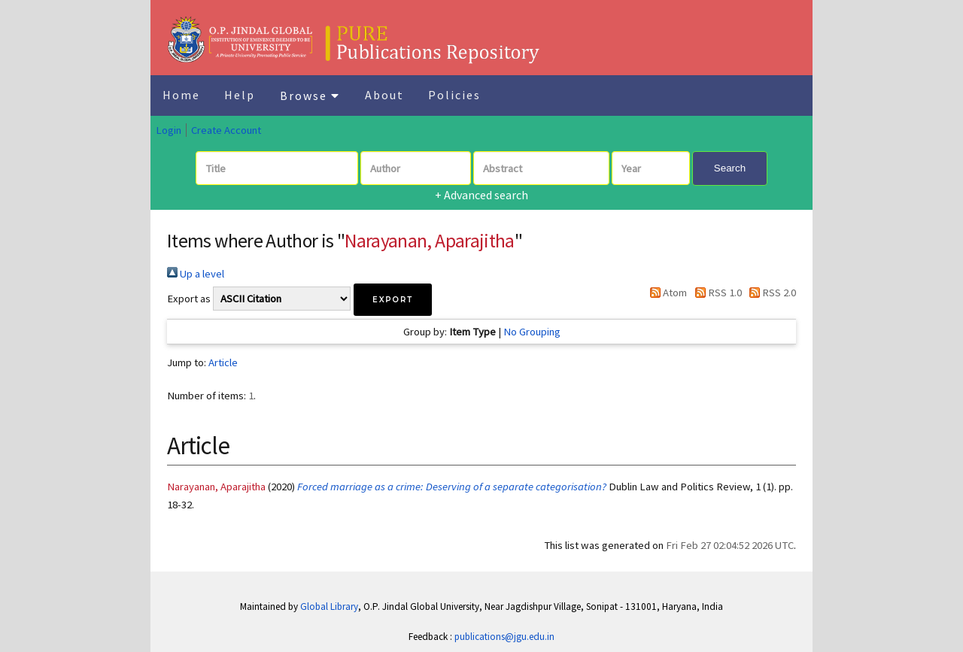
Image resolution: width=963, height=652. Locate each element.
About (384, 94)
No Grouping (531, 331)
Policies (454, 94)
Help (239, 94)
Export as (189, 298)
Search (730, 168)
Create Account (226, 130)
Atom (666, 292)
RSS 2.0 (770, 292)
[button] (393, 300)
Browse (310, 95)
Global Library (329, 606)
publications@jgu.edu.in (504, 636)
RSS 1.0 (715, 292)
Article (223, 362)
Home (181, 94)
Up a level (195, 274)
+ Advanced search (481, 194)
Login (168, 130)
